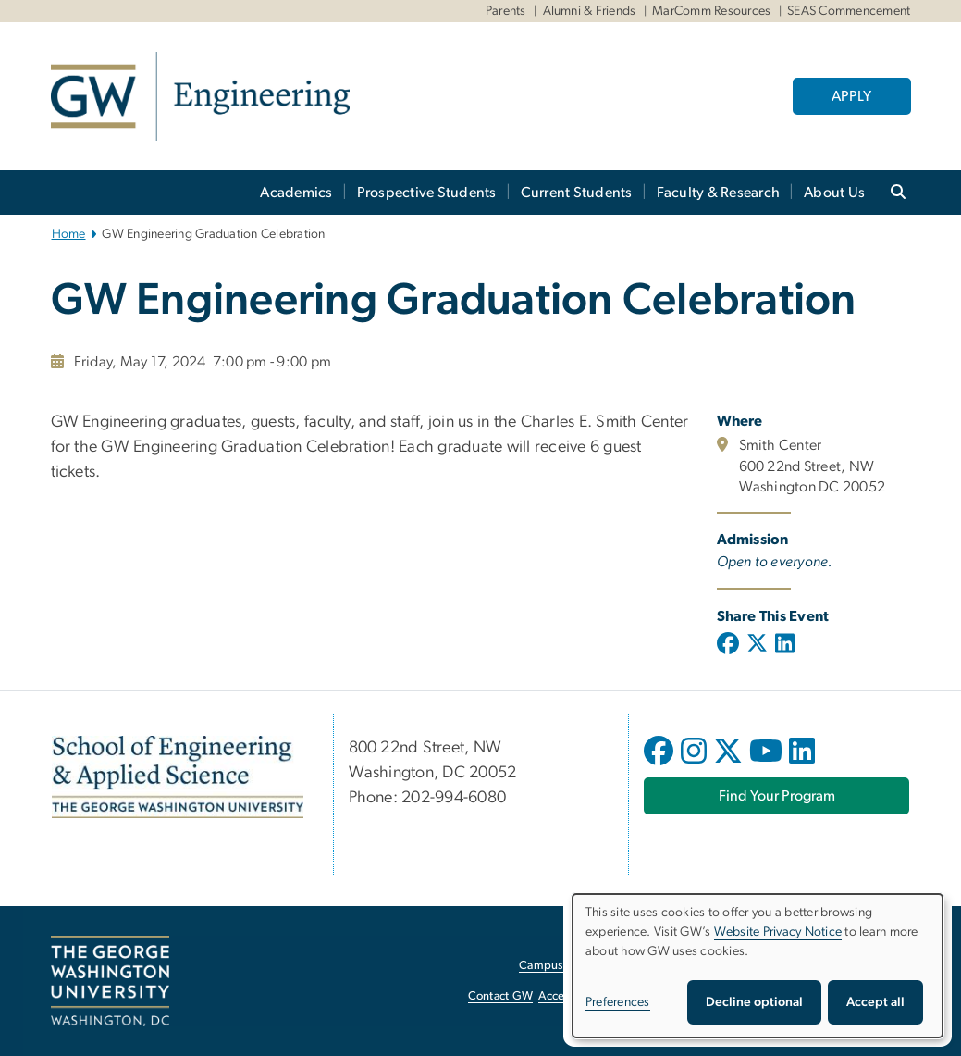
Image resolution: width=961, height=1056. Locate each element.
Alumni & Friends (589, 11)
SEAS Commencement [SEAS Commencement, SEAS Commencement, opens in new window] (848, 11)
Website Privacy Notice (778, 932)
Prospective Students (427, 192)
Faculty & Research (719, 192)
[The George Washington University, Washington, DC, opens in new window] (110, 981)
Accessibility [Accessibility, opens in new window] (570, 996)
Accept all (875, 1002)
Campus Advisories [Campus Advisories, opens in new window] (569, 966)
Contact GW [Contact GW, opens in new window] (501, 996)
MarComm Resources (711, 11)
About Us (834, 192)
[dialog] (758, 965)
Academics (296, 192)
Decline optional (754, 1002)
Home (69, 234)
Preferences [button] (617, 1002)
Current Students (577, 192)
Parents (506, 11)
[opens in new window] (660, 764)
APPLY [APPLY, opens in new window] (851, 96)
